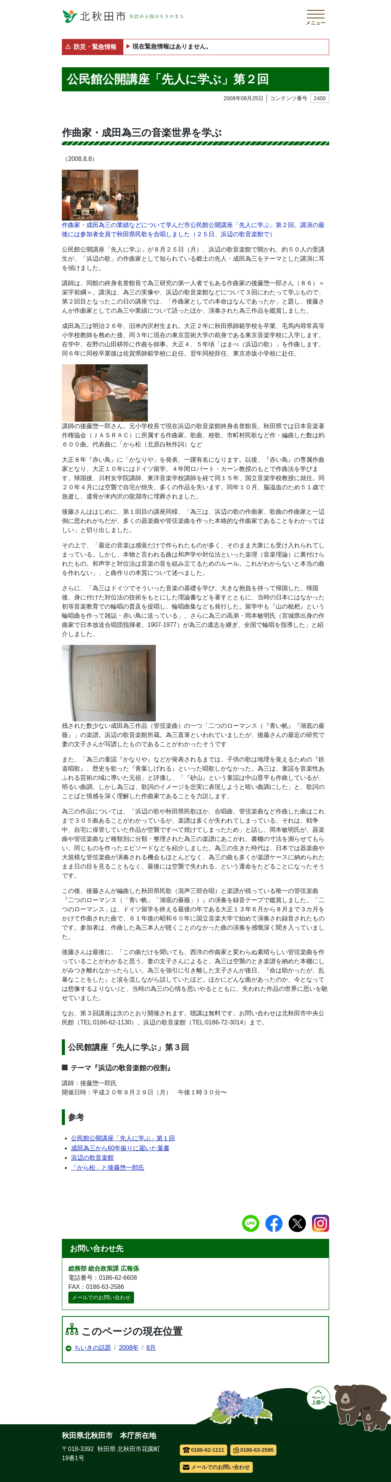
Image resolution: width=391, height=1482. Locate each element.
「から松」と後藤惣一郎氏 (107, 1167)
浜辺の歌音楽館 (92, 1157)
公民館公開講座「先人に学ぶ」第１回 (123, 1138)
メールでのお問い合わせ (101, 1297)
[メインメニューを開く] (315, 16)
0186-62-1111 (204, 1450)
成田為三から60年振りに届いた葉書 (120, 1148)
